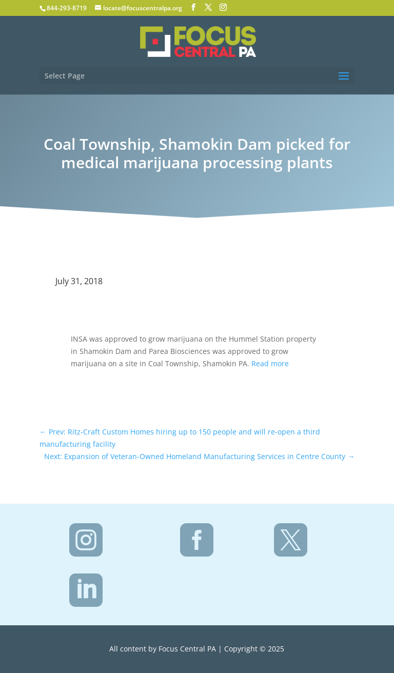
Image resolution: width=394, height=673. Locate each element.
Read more (270, 363)
